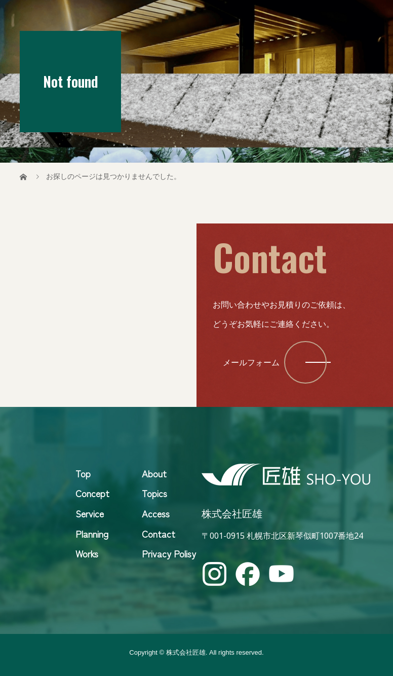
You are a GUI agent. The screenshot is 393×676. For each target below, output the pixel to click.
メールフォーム (251, 362)
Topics (154, 493)
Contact (158, 533)
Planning (91, 533)
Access (156, 513)
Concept (92, 493)
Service (89, 513)
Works (86, 553)
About (154, 473)
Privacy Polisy (169, 553)
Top (83, 473)
